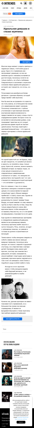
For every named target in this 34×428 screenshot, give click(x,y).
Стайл (12, 8)
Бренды (19, 8)
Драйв (25, 8)
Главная (4, 20)
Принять (21, 422)
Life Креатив (13, 20)
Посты (7, 14)
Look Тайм (5, 8)
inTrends (8, 3)
